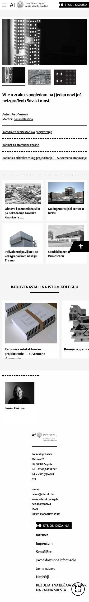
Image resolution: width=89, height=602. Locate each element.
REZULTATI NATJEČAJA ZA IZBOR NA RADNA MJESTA (61, 587)
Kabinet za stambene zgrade (20, 145)
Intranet (42, 535)
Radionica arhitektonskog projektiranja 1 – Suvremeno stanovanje (44, 158)
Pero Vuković (19, 114)
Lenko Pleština (23, 119)
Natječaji (42, 577)
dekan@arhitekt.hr (43, 494)
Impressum (44, 543)
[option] (29, 331)
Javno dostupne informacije (56, 560)
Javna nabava (45, 568)
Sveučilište (44, 551)
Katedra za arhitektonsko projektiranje (27, 132)
